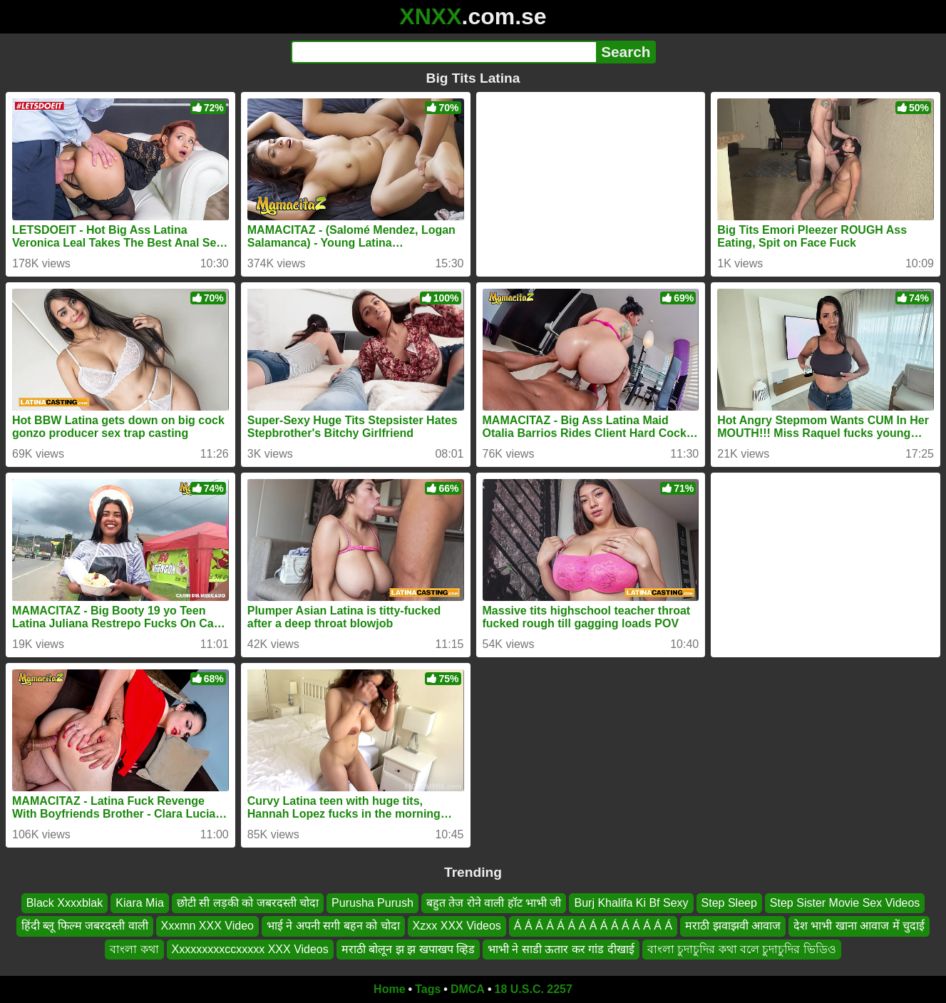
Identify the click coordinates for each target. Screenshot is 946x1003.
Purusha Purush (372, 903)
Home (389, 989)
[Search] (444, 52)
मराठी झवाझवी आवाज (733, 926)
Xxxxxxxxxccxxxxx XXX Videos (250, 949)
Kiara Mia (139, 903)
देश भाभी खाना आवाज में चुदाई (859, 926)
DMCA (468, 989)
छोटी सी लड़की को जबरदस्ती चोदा (248, 903)
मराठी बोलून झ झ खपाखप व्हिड (408, 949)
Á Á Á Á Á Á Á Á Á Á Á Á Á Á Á (593, 926)
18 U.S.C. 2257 (533, 989)
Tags (428, 989)
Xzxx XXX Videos (457, 926)
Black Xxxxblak (64, 903)
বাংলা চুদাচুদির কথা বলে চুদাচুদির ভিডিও (741, 949)
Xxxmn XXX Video (207, 926)
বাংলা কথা (134, 949)
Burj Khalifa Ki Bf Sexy (631, 903)
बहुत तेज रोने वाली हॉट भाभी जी (494, 903)
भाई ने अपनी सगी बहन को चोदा (333, 926)
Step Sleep (729, 903)
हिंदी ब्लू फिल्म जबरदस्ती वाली (84, 926)
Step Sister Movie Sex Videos (845, 903)
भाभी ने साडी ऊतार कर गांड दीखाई (561, 949)
